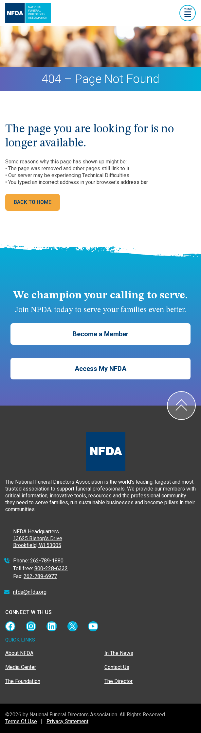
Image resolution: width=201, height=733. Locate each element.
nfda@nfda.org (29, 592)
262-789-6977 (40, 576)
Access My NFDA (100, 369)
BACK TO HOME (32, 202)
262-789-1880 (47, 561)
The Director (118, 681)
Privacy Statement (67, 721)
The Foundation (22, 681)
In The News (118, 653)
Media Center (20, 667)
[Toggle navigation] (187, 13)
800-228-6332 (51, 568)
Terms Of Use (21, 721)
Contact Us (116, 667)
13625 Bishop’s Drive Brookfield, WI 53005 (37, 541)
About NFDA (19, 653)
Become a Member (101, 334)
